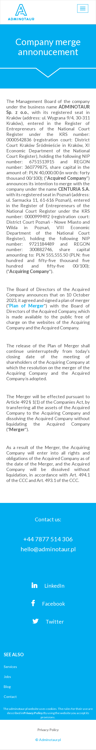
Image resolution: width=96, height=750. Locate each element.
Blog (7, 686)
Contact (10, 696)
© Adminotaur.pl (48, 740)
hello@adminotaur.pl (48, 549)
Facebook (48, 603)
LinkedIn (48, 585)
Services (10, 666)
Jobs (7, 676)
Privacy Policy (33, 713)
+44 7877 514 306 (48, 539)
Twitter (48, 621)
